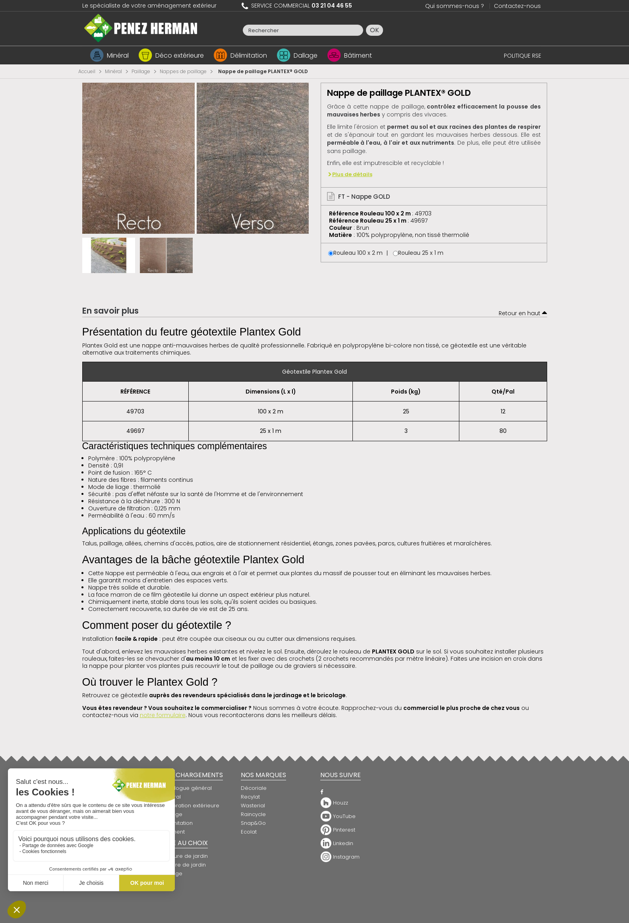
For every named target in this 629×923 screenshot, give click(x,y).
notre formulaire (163, 715)
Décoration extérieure (190, 805)
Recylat (250, 797)
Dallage (305, 55)
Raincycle (253, 814)
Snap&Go (253, 823)
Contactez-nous (517, 6)
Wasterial (253, 805)
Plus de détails (352, 174)
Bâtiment (358, 55)
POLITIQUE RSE (522, 56)
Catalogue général (187, 788)
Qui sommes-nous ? (454, 6)
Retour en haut (523, 312)
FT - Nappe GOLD (358, 196)
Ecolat (249, 832)
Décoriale (254, 788)
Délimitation (248, 55)
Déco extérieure (179, 55)
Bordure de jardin (185, 856)
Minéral (118, 55)
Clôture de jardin (184, 865)
